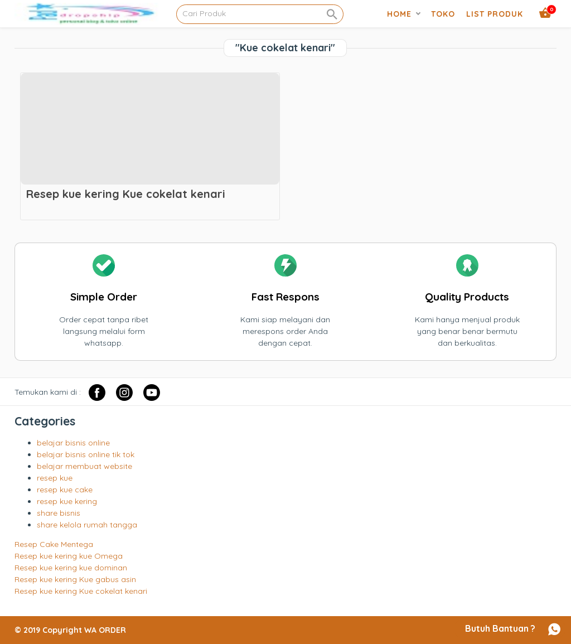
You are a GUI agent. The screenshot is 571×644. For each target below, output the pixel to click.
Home (399, 14)
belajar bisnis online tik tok (85, 454)
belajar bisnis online (73, 443)
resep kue (54, 478)
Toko (443, 14)
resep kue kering (67, 501)
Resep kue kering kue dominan (70, 568)
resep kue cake (65, 490)
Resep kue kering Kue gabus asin (75, 579)
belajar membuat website (84, 466)
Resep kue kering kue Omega (68, 556)
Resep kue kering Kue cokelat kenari (80, 591)
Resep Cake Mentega (53, 544)
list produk (494, 14)
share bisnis (58, 513)
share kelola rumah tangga (87, 525)
